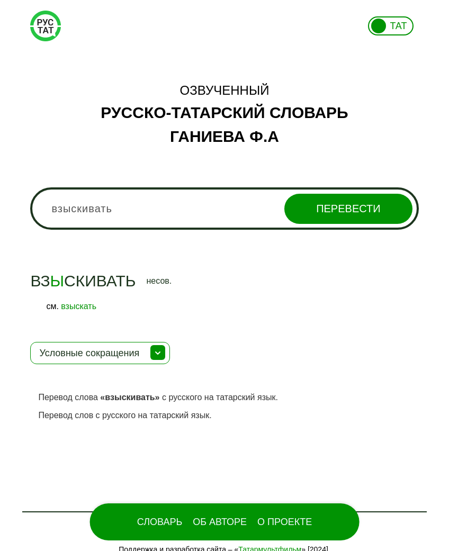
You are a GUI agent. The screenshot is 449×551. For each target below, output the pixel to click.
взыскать (78, 306)
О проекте (284, 522)
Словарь (159, 522)
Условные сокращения (89, 353)
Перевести (348, 208)
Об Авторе (220, 522)
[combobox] (224, 208)
